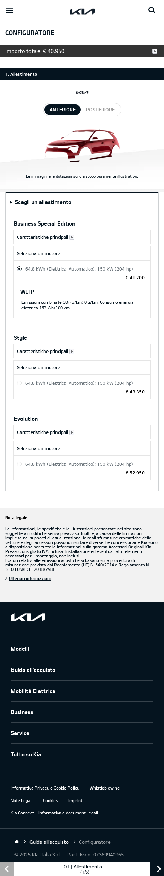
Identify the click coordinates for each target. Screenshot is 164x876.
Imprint (75, 800)
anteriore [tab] (63, 109)
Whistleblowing (105, 787)
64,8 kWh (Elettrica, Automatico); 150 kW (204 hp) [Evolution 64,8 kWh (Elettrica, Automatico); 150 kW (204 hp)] (79, 464)
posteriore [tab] (100, 109)
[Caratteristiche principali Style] (82, 351)
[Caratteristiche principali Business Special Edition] (82, 237)
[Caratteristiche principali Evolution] (82, 432)
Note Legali (22, 800)
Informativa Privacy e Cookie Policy (45, 787)
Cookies (50, 800)
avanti (157, 869)
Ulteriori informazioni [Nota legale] (30, 578)
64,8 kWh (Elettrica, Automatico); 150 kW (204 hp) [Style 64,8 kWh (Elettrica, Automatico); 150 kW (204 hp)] (79, 383)
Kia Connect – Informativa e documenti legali (54, 812)
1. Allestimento (21, 74)
